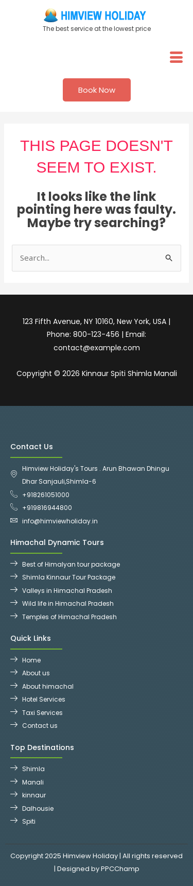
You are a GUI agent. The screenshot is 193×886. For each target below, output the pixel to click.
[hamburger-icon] (176, 57)
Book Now (96, 89)
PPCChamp (120, 869)
